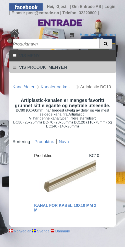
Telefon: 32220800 (80, 13)
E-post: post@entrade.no (35, 13)
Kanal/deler (24, 86)
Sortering (21, 141)
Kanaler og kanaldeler (62, 86)
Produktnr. (44, 141)
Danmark (60, 231)
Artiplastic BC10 (95, 86)
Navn (64, 141)
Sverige (40, 231)
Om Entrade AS (87, 6)
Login (110, 6)
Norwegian (20, 231)
